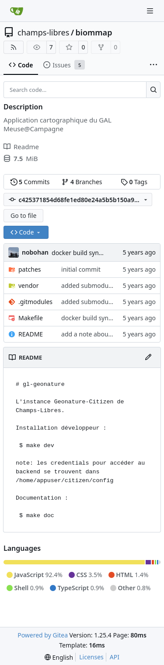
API (114, 657)
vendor (28, 285)
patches (29, 269)
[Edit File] (148, 357)
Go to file (23, 215)
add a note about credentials (102, 334)
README (30, 334)
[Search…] (153, 89)
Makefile (30, 318)
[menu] (59, 657)
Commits (30, 182)
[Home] (16, 11)
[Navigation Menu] (151, 11)
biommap (94, 32)
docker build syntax (80, 252)
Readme (21, 146)
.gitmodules (35, 302)
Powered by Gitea (42, 635)
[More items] (154, 65)
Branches (82, 182)
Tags (134, 182)
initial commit (81, 269)
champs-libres (43, 32)
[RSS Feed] (13, 47)
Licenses (91, 657)
